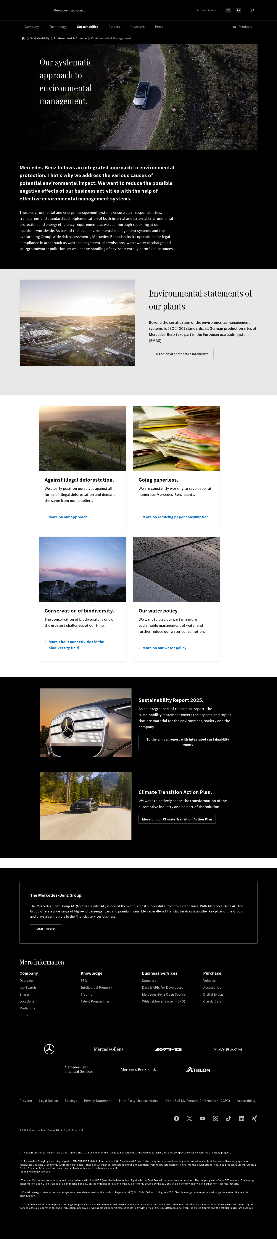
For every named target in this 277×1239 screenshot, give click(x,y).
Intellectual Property (96, 987)
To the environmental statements (181, 354)
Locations (26, 1001)
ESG (84, 980)
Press (159, 26)
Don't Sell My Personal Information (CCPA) (197, 1100)
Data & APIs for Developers (162, 987)
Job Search (27, 987)
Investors (137, 26)
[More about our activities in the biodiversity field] (82, 599)
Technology (58, 26)
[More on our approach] (82, 468)
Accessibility (246, 1100)
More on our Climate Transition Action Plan (177, 819)
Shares (24, 994)
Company (32, 26)
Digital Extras (213, 994)
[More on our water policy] (176, 599)
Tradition (87, 994)
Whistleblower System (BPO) (163, 1001)
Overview (26, 980)
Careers (114, 26)
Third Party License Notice (138, 1100)
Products (242, 26)
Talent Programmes (95, 1001)
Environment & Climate (70, 38)
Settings (71, 1100)
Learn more (45, 928)
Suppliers (149, 980)
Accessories (212, 987)
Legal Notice (48, 1100)
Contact (25, 1015)
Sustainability (87, 26)
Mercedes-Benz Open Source (163, 994)
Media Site (27, 1008)
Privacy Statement (98, 1100)
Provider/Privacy (206, 10)
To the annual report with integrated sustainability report (188, 742)
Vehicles (209, 980)
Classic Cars (212, 1001)
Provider (25, 1100)
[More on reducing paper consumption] (176, 468)
